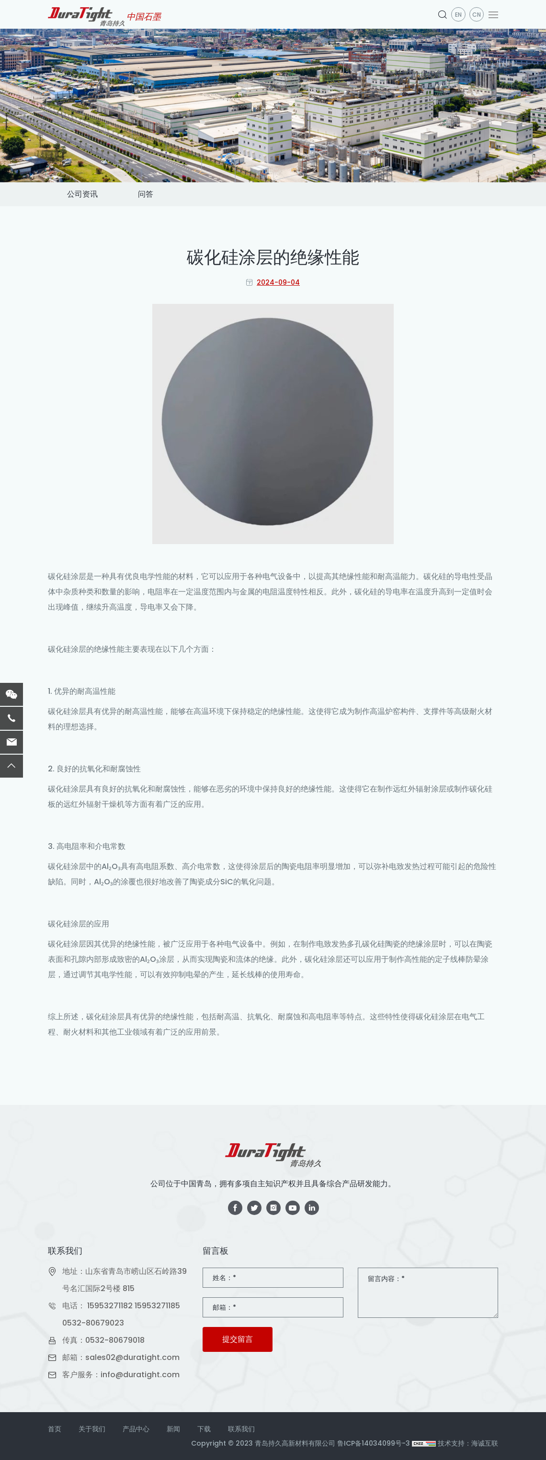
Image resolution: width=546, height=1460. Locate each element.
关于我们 (92, 1429)
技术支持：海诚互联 (468, 1443)
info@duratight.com (140, 1374)
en (458, 15)
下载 (204, 1429)
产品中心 (136, 1429)
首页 (54, 1429)
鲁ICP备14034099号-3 (373, 1443)
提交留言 (237, 1339)
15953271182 (110, 1305)
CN (476, 15)
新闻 (173, 1429)
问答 (145, 194)
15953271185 (157, 1305)
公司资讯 (82, 194)
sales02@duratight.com (132, 1357)
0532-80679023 (93, 1322)
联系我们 (241, 1429)
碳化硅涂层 (67, 576)
